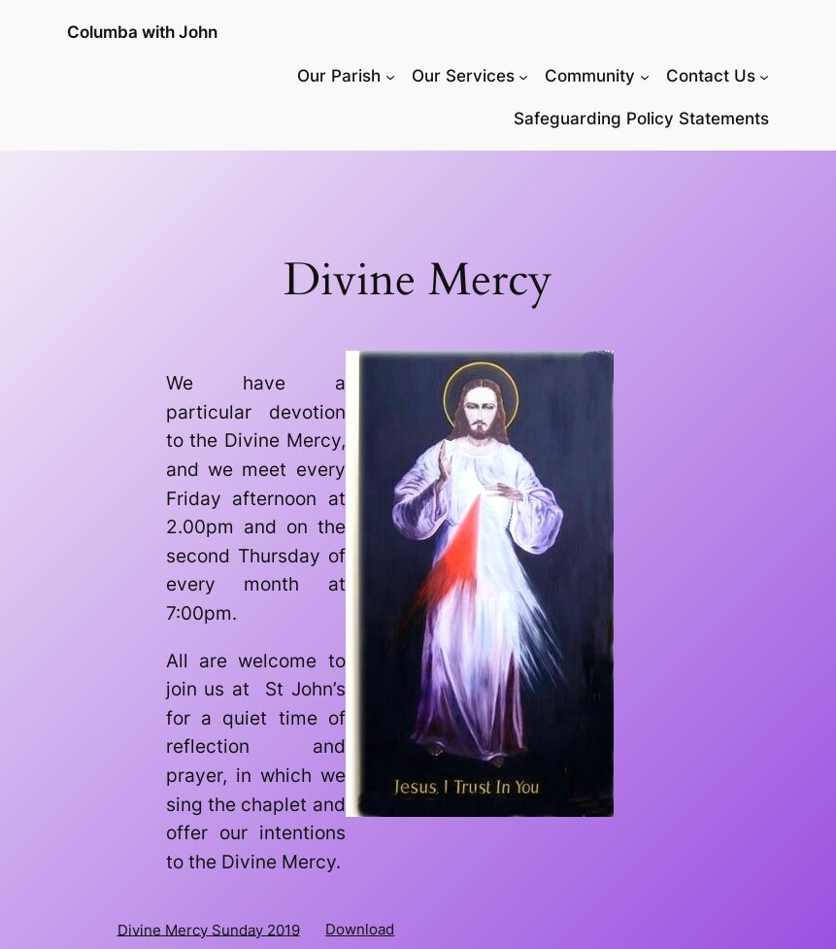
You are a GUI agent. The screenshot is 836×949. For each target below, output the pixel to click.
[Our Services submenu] (523, 76)
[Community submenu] (645, 76)
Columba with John (142, 32)
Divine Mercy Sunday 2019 (208, 929)
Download (359, 929)
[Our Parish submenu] (390, 76)
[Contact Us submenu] (764, 76)
